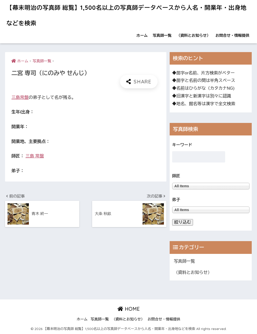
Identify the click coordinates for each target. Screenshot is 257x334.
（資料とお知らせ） (194, 35)
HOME (128, 309)
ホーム (142, 35)
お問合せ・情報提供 (232, 35)
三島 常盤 (35, 156)
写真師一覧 (162, 35)
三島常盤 (19, 97)
